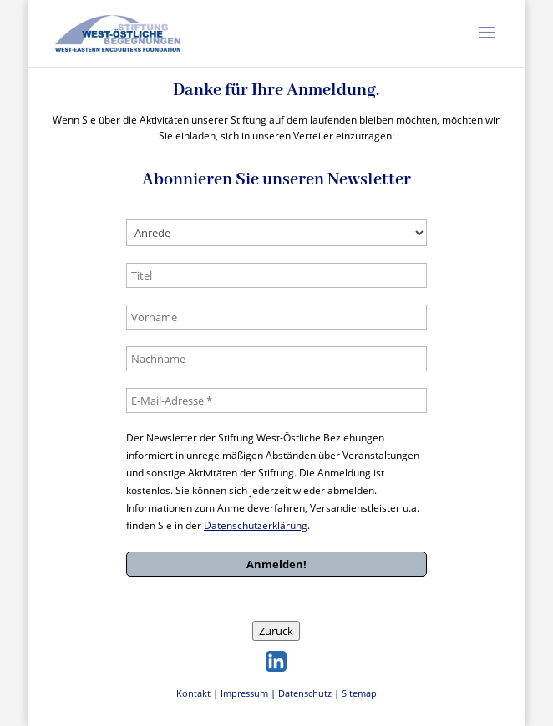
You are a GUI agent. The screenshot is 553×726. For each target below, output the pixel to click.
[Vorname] (276, 317)
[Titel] (276, 275)
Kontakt (193, 693)
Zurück (276, 630)
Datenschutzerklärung (255, 525)
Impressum (244, 693)
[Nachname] (276, 358)
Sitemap (359, 693)
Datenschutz (305, 693)
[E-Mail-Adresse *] (276, 400)
